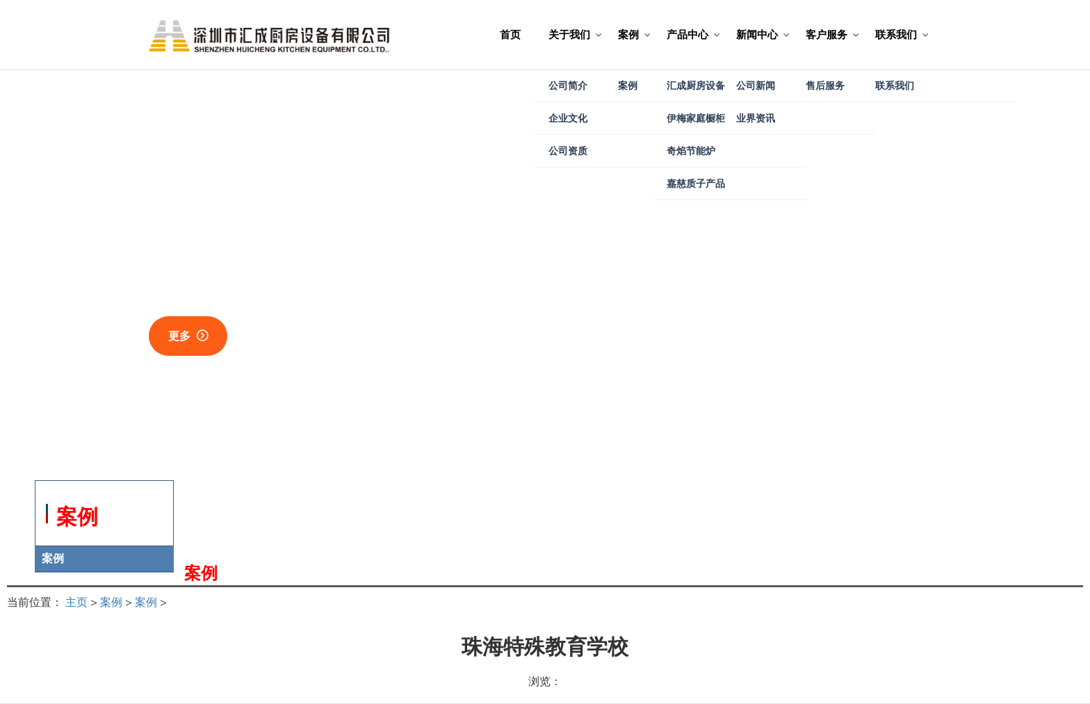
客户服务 (826, 34)
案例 (628, 34)
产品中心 (687, 34)
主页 (76, 602)
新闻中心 (757, 34)
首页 (510, 34)
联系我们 (896, 34)
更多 (179, 336)
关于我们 (569, 34)
